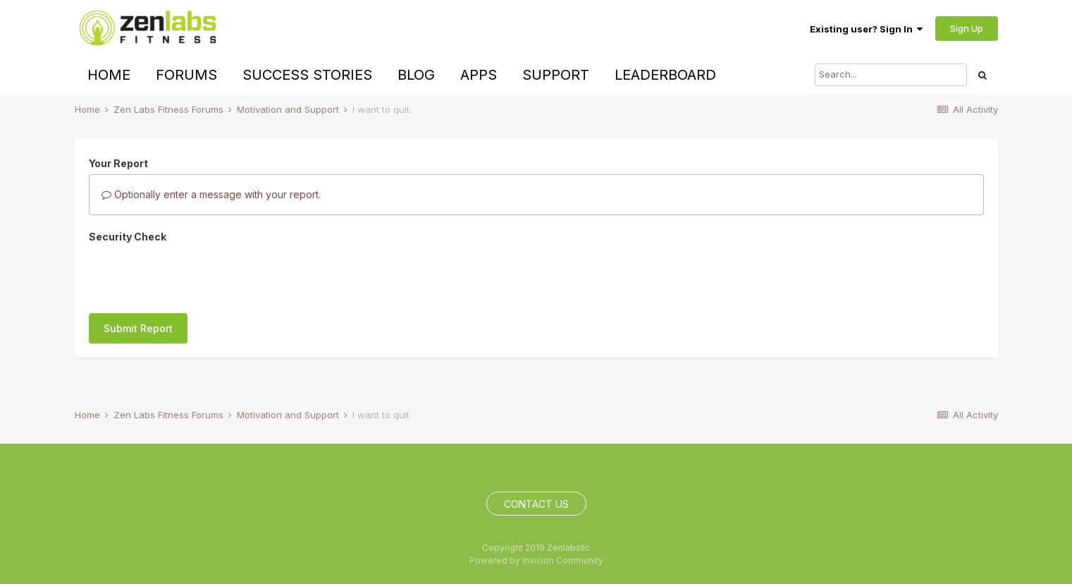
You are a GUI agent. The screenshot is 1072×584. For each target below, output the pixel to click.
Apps (478, 74)
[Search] (891, 74)
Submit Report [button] (138, 328)
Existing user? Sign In (866, 29)
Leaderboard (665, 74)
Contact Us (536, 504)
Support (555, 74)
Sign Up (966, 28)
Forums (186, 74)
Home (108, 74)
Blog (416, 74)
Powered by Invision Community (536, 560)
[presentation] (196, 275)
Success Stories (307, 74)
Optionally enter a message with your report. (211, 194)
